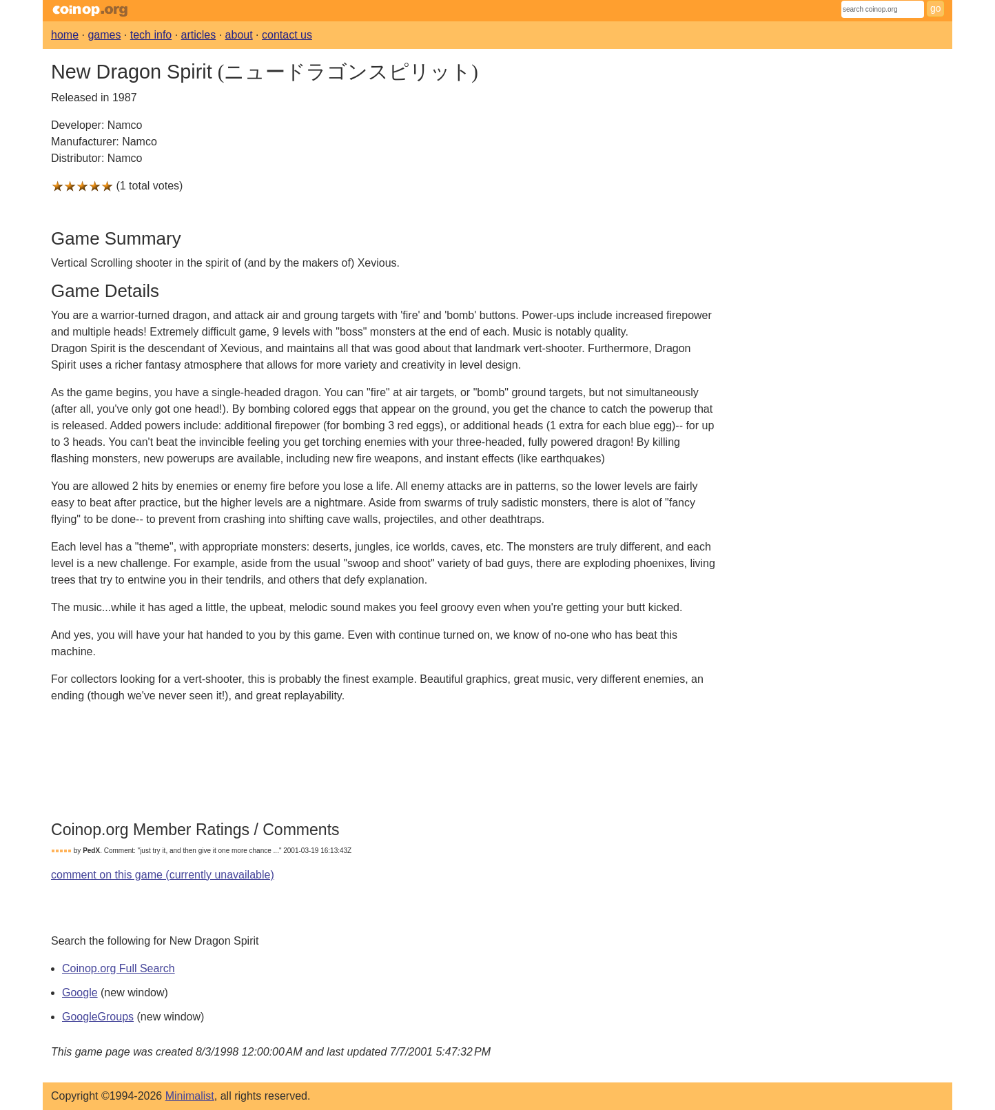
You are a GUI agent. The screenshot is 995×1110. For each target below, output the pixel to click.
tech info (151, 35)
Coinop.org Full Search (118, 968)
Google (80, 992)
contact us (287, 35)
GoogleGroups (98, 1016)
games (104, 35)
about (239, 35)
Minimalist (189, 1096)
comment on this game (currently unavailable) (162, 875)
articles (198, 35)
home (65, 35)
